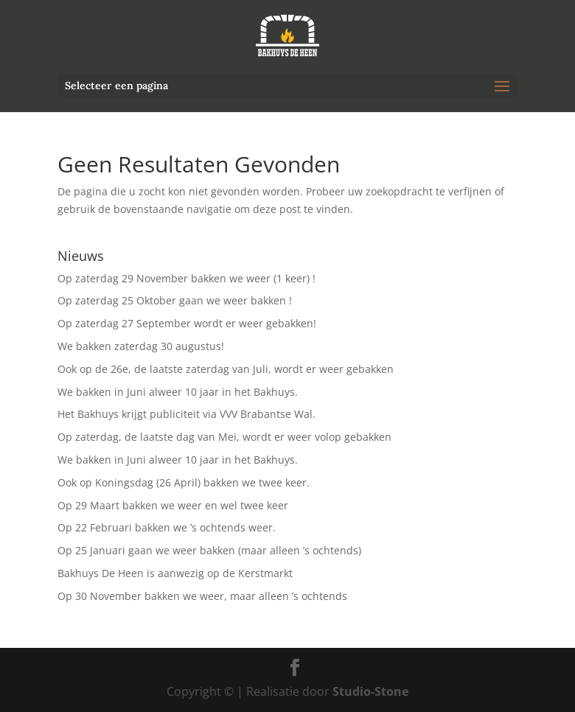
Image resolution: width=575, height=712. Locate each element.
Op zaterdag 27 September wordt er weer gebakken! (187, 323)
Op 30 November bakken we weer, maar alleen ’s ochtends (202, 596)
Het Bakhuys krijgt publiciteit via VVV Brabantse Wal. (187, 414)
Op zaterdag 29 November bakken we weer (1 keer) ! (187, 278)
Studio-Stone (370, 691)
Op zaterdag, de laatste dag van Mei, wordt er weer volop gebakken (224, 437)
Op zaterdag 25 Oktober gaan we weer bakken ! (175, 300)
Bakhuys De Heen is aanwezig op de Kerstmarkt (175, 573)
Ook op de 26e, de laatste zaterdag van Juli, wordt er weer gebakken (226, 369)
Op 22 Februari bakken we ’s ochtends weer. (167, 527)
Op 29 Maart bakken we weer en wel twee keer (173, 505)
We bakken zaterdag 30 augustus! (141, 346)
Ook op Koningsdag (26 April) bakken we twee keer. (184, 482)
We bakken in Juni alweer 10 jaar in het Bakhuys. (178, 392)
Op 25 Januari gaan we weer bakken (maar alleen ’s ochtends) (209, 550)
